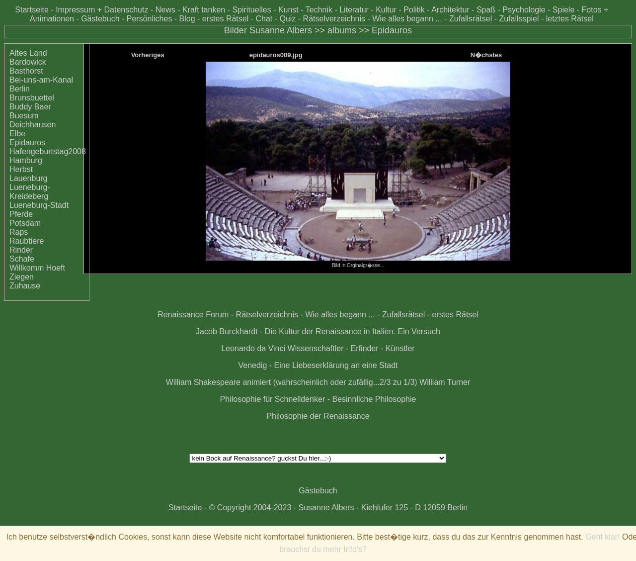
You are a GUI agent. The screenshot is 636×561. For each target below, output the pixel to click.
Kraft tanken (203, 9)
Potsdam (25, 223)
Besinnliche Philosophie (374, 399)
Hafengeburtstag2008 (47, 151)
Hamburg (25, 160)
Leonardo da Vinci (253, 348)
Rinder (21, 250)
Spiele (563, 9)
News (165, 9)
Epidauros (392, 30)
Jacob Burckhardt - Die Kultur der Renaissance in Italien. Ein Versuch (318, 331)
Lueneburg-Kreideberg (29, 191)
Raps (18, 232)
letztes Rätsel (570, 18)
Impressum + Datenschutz (102, 9)
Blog (187, 18)
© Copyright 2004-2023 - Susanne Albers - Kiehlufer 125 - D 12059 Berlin (338, 507)
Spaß (486, 9)
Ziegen (21, 277)
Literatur (354, 9)
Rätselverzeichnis (334, 18)
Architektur (450, 9)
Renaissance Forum (193, 314)
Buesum (24, 115)
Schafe (21, 259)
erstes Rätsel (225, 18)
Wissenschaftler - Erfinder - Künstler (351, 348)
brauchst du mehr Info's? (323, 549)
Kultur (386, 9)
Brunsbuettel (31, 98)
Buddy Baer (30, 106)
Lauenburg (28, 178)
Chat (263, 18)
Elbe (17, 133)
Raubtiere (26, 241)
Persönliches (149, 18)
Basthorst (26, 71)
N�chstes (486, 55)
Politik (414, 9)
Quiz (287, 18)
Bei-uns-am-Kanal (41, 80)
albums (341, 30)
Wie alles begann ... (407, 18)
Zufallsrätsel (470, 18)
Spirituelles (251, 9)
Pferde (21, 214)
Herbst (21, 169)
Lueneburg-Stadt (39, 205)
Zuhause (24, 285)
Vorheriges (147, 55)
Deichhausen (32, 124)
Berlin (19, 89)
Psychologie (523, 9)
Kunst (288, 9)
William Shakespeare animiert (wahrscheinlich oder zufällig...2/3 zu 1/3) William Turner (318, 382)
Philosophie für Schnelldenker (272, 399)
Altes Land (28, 53)
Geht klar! (602, 537)
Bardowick (27, 62)
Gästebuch (100, 18)
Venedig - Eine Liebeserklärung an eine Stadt (318, 365)
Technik (319, 9)
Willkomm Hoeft (37, 268)
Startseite (32, 9)
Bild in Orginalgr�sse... (358, 262)
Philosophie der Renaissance (317, 416)
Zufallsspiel (519, 18)
